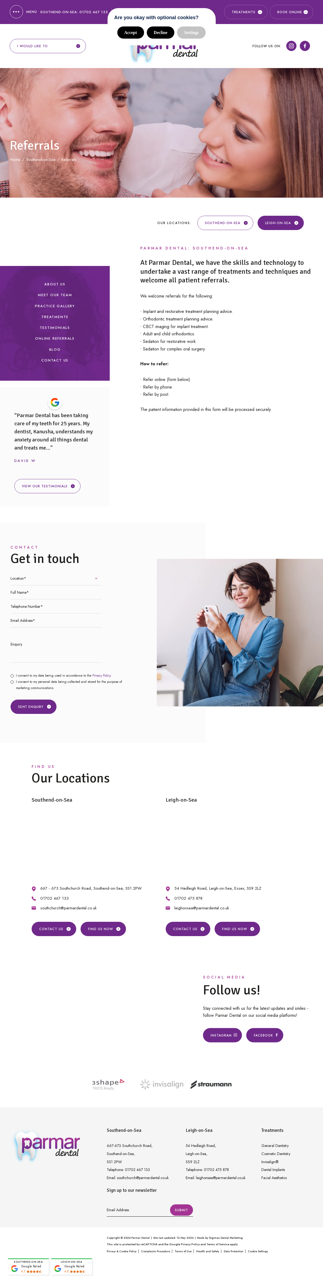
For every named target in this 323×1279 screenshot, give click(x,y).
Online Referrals (55, 338)
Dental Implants (273, 1169)
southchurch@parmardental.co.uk (68, 908)
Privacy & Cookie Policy (121, 1251)
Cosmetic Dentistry (275, 1153)
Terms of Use (183, 1251)
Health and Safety (207, 1251)
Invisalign (270, 1162)
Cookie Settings (258, 1251)
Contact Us (54, 360)
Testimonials (55, 327)
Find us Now (104, 929)
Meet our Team (55, 295)
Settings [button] (191, 32)
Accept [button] (130, 32)
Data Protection (233, 1251)
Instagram (222, 1035)
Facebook (265, 1035)
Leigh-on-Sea (281, 223)
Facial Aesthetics (274, 1177)
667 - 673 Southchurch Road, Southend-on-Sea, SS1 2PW (91, 888)
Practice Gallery (55, 306)
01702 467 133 (93, 12)
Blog (55, 349)
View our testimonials (48, 486)
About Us (54, 284)
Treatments (54, 316)
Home (15, 160)
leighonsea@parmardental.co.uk (201, 908)
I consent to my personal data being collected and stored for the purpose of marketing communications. (69, 684)
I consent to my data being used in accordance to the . (64, 675)
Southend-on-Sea (226, 223)
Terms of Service (218, 1244)
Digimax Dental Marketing (226, 1238)
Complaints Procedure (155, 1251)
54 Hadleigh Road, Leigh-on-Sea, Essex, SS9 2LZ (217, 888)
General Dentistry (275, 1145)
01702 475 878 (188, 898)
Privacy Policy (101, 675)
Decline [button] (161, 32)
